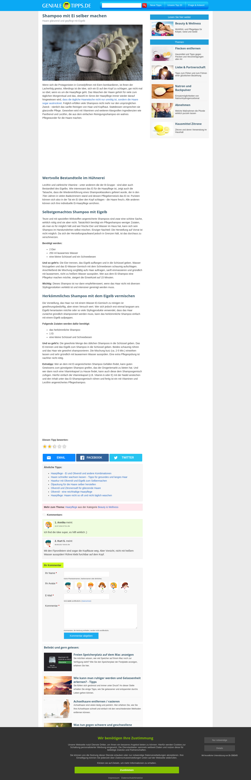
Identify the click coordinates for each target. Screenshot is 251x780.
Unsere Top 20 (174, 5)
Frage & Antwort (196, 5)
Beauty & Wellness (108, 507)
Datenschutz (86, 601)
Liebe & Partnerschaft (190, 67)
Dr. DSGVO (233, 755)
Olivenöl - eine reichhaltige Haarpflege (71, 491)
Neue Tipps (156, 5)
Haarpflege (71, 507)
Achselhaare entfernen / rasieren (97, 701)
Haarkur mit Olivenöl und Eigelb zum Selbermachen (79, 480)
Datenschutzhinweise (132, 778)
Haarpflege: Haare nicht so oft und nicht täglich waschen (81, 495)
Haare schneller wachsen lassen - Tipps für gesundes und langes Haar (89, 477)
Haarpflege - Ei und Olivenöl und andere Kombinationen (81, 473)
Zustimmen (127, 770)
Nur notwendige (219, 740)
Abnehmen (182, 105)
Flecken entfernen (188, 48)
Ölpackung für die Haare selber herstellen (73, 484)
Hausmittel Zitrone (188, 124)
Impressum (113, 778)
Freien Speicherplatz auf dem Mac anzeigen (104, 655)
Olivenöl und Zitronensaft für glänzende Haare (76, 488)
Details (219, 748)
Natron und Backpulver (183, 88)
